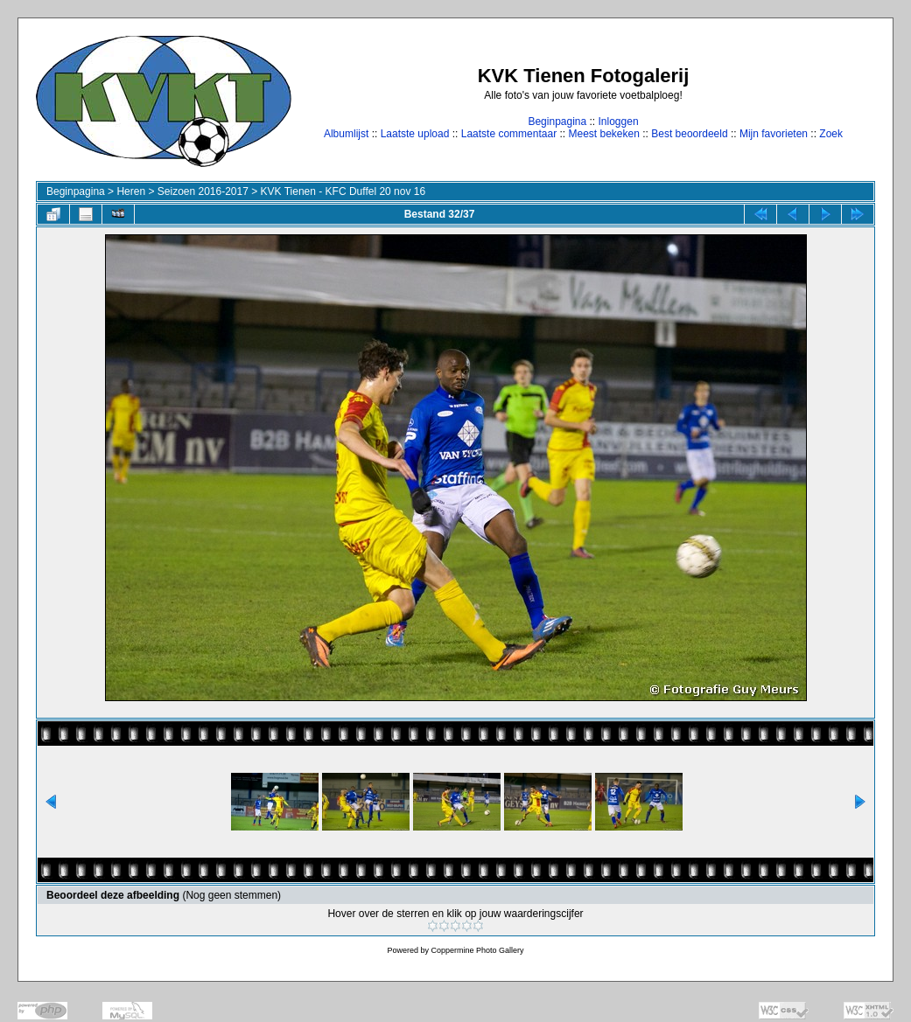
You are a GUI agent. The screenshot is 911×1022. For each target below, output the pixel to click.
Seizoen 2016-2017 (203, 191)
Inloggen (619, 121)
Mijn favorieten (773, 134)
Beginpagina (557, 121)
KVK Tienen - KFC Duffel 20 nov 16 (343, 191)
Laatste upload (415, 134)
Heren (130, 191)
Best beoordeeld (689, 134)
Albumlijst (346, 134)
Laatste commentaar (509, 134)
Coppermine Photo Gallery (477, 950)
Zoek (831, 134)
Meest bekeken (603, 134)
